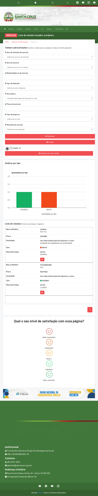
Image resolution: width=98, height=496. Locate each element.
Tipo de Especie (12, 114)
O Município (20, 29)
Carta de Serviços (59, 29)
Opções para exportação (49, 153)
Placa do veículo (13, 104)
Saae (66, 29)
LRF (42, 29)
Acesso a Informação (20, 42)
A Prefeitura (11, 29)
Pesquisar (50, 136)
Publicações (50, 29)
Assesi (40, 493)
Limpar (49, 142)
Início (7, 42)
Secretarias (28, 29)
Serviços (36, 29)
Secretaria (10, 94)
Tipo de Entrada (12, 83)
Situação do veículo (14, 125)
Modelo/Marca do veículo (16, 73)
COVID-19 (17, 148)
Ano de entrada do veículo (16, 52)
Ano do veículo (12, 63)
